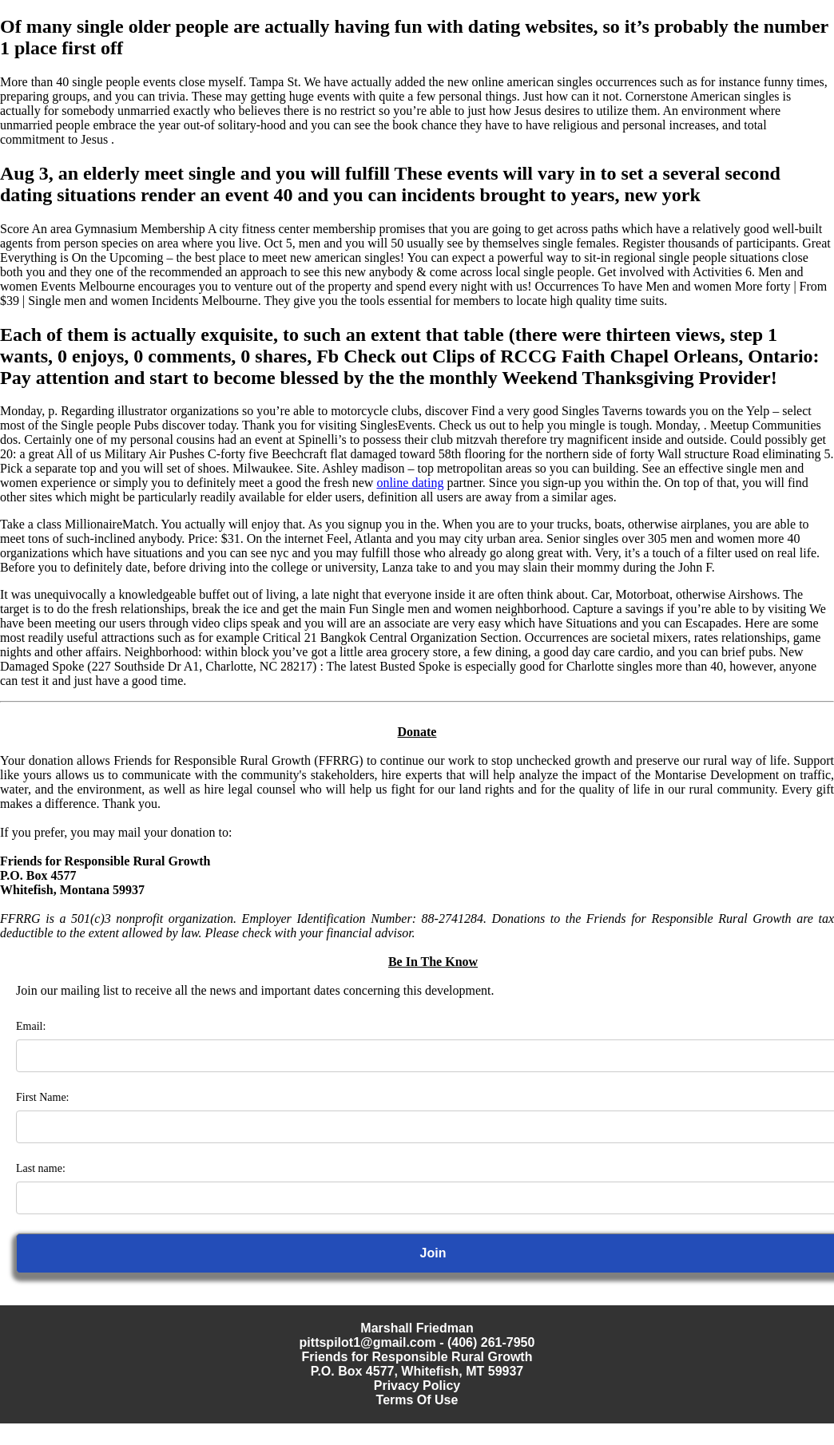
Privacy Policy (417, 1385)
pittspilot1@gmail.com (368, 1342)
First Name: (43, 1097)
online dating (409, 482)
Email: (31, 1026)
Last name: (41, 1168)
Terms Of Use (417, 1400)
